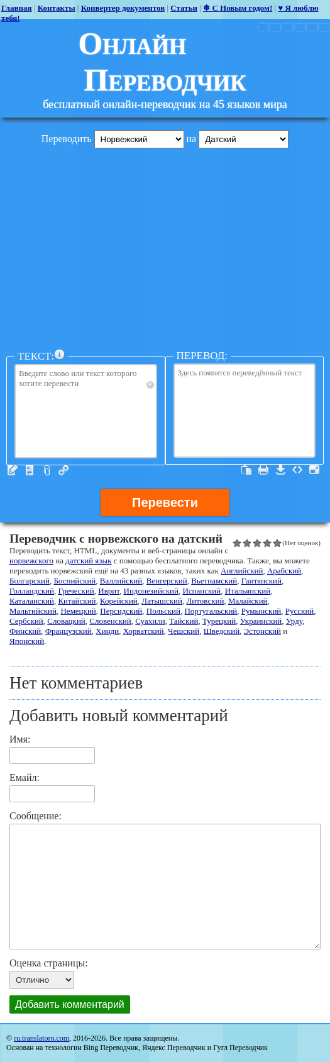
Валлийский (121, 580)
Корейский (119, 601)
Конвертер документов (123, 8)
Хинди (107, 631)
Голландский (31, 590)
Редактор (30, 470)
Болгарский (29, 580)
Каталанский (31, 601)
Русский (299, 611)
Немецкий (78, 611)
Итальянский (247, 590)
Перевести (165, 502)
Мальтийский (33, 611)
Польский (163, 611)
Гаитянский (261, 580)
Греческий (76, 590)
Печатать (263, 470)
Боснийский (74, 580)
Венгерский (166, 580)
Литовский (205, 601)
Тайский (183, 621)
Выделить (246, 470)
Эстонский (262, 631)
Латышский (161, 601)
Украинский (261, 621)
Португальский (210, 611)
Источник (297, 470)
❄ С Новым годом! (237, 8)
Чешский (183, 631)
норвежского (31, 560)
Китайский (77, 601)
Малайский (248, 601)
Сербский (26, 621)
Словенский (110, 621)
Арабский (284, 570)
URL (63, 470)
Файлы (46, 470)
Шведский (221, 631)
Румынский (261, 611)
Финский (25, 631)
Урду (294, 621)
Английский (242, 570)
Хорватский (143, 631)
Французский (68, 631)
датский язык (88, 560)
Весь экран (314, 470)
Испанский (201, 590)
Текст (13, 470)
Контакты (56, 8)
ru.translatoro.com (41, 1038)
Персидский (121, 611)
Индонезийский (151, 590)
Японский (26, 641)
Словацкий (66, 621)
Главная (16, 8)
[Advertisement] (165, 246)
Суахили (150, 621)
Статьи (183, 8)
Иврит (108, 590)
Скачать (280, 470)
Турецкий (219, 621)
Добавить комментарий (69, 1004)
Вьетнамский (214, 580)
